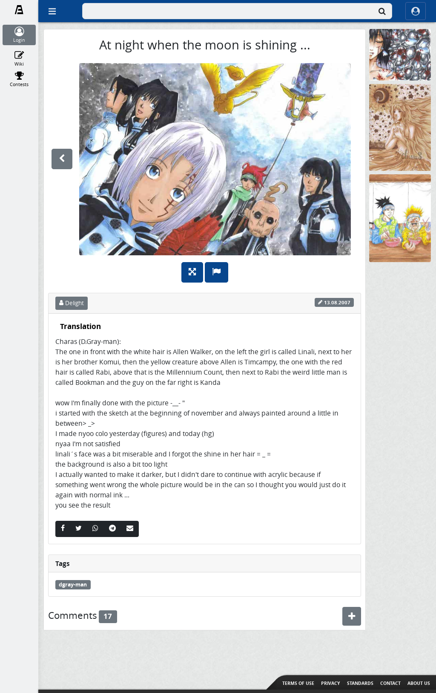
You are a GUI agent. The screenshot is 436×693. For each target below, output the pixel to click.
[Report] (216, 272)
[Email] (130, 529)
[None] (400, 54)
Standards (360, 683)
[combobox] (237, 11)
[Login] (19, 35)
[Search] (382, 11)
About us (418, 683)
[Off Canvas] (52, 11)
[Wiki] (19, 59)
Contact (390, 683)
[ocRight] (415, 11)
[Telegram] (112, 529)
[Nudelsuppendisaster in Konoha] (400, 217)
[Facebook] (62, 529)
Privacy (330, 683)
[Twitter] (78, 529)
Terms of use (298, 683)
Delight (71, 303)
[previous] (62, 159)
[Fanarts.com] (19, 10)
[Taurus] (400, 126)
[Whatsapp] (95, 529)
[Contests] (19, 79)
